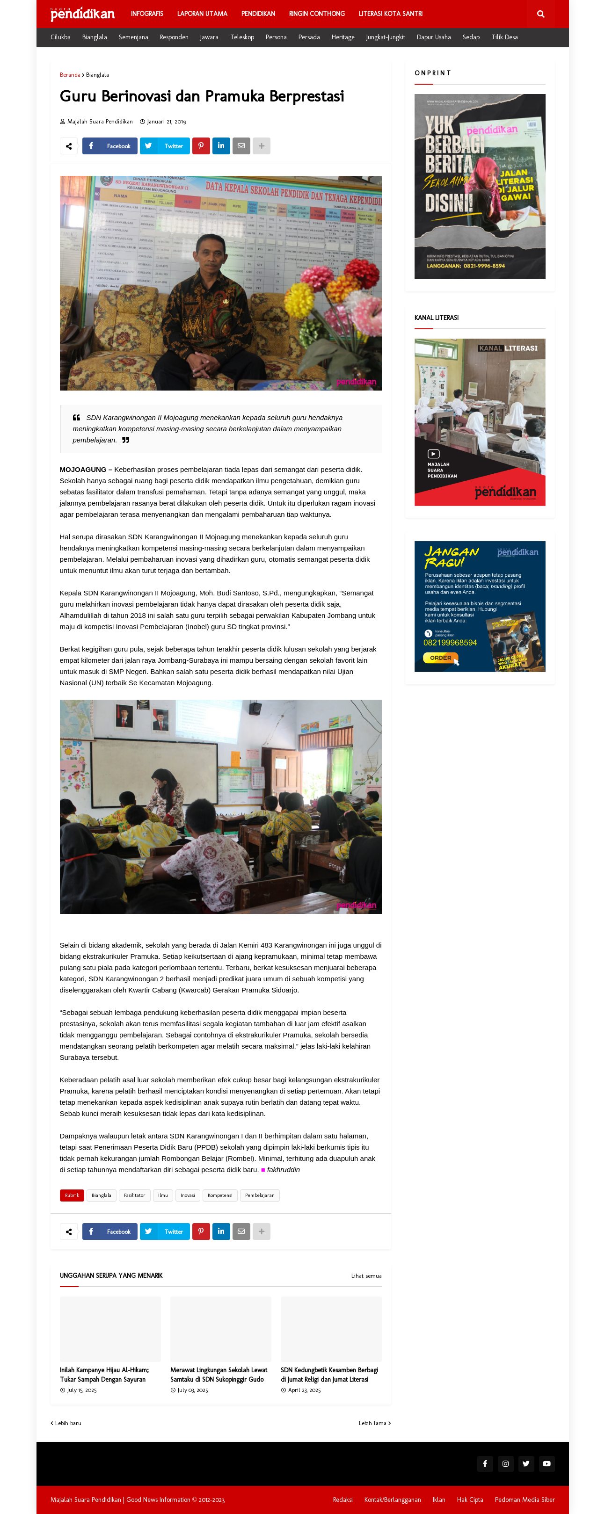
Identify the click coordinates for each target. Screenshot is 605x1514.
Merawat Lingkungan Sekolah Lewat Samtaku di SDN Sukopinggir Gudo (218, 1375)
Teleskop (242, 37)
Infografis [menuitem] (147, 14)
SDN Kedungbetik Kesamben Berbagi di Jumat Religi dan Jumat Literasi (329, 1375)
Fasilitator (135, 1195)
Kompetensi (220, 1195)
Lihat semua (366, 1276)
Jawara (209, 37)
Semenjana (133, 37)
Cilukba (61, 37)
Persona (276, 37)
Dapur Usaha (434, 37)
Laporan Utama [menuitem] (202, 14)
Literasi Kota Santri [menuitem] (391, 14)
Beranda (70, 74)
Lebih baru (68, 1423)
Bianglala (94, 37)
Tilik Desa (504, 37)
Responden (174, 37)
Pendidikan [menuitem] (258, 14)
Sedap (471, 37)
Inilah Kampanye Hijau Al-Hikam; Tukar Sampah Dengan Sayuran (104, 1375)
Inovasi (188, 1195)
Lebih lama (372, 1423)
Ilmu (163, 1195)
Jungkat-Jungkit (385, 37)
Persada (309, 37)
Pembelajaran (260, 1195)
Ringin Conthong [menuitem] (317, 14)
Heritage (343, 37)
